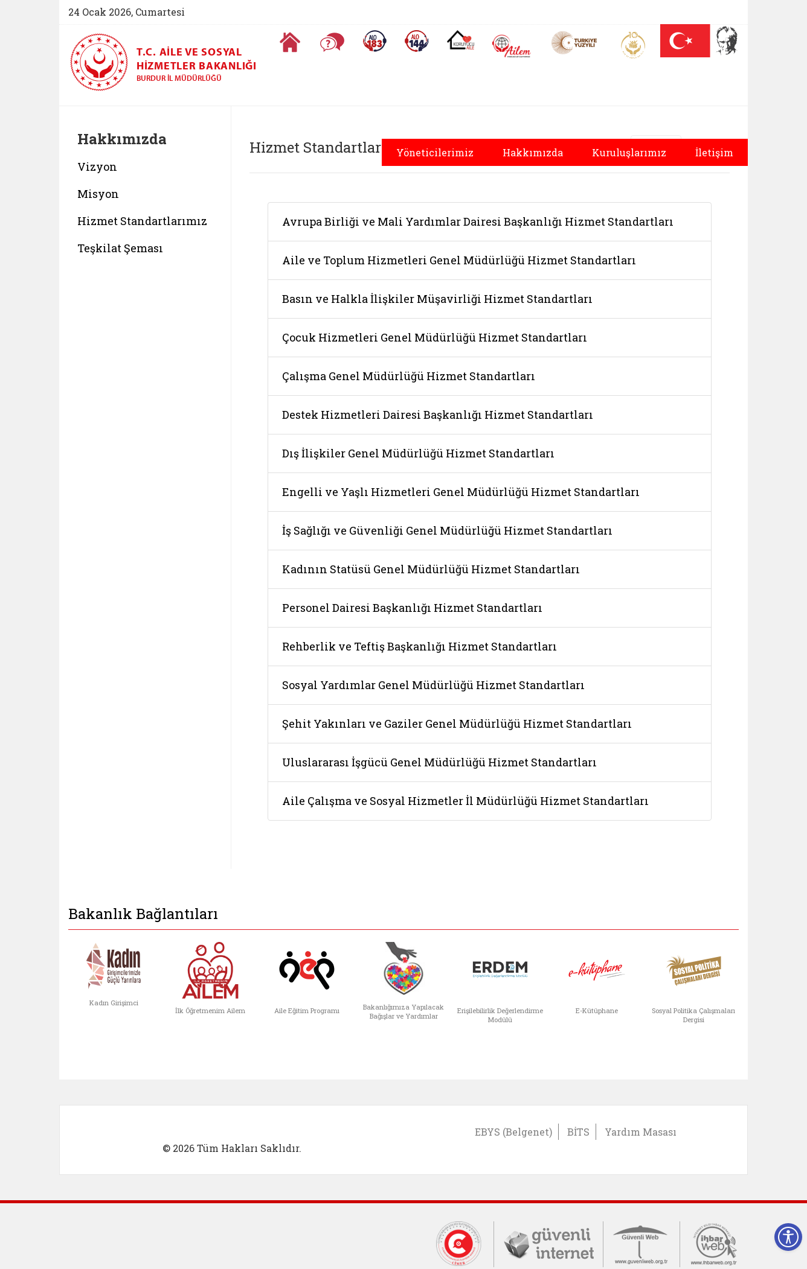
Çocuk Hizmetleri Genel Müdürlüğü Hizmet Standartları (434, 337)
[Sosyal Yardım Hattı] (417, 41)
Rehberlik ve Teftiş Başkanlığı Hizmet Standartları (419, 646)
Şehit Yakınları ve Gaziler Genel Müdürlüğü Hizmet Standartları (457, 723)
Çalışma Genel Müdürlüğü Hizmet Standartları (408, 376)
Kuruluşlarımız (629, 152)
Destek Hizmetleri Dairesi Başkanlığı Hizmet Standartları (437, 414)
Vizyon (97, 166)
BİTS (578, 1131)
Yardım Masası (641, 1131)
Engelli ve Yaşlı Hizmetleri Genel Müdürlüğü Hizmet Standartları (461, 492)
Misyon (98, 193)
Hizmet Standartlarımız (142, 221)
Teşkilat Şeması (120, 248)
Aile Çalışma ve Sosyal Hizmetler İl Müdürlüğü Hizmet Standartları (465, 801)
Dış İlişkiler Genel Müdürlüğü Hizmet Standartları (418, 453)
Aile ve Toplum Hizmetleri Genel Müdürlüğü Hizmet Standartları (459, 260)
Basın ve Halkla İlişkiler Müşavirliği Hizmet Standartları (437, 298)
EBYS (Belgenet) (513, 1131)
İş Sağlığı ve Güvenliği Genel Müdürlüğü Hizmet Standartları (447, 530)
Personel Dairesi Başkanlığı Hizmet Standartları (412, 607)
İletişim (714, 152)
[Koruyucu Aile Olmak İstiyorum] (460, 39)
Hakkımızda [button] (533, 152)
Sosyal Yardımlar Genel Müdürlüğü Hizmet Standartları (433, 685)
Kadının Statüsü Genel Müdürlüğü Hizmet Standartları (431, 569)
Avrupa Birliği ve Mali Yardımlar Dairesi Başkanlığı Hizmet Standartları (478, 221)
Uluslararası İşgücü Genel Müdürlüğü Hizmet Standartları (439, 762)
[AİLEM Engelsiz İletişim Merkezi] (512, 46)
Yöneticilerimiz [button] (435, 152)
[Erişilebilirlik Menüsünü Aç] (788, 1237)
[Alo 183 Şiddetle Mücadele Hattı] (374, 41)
